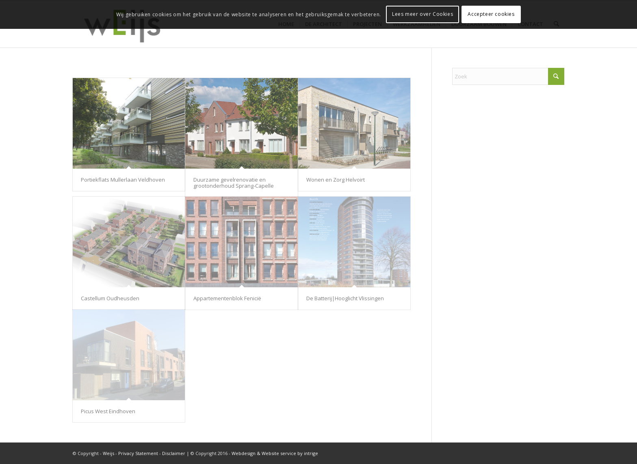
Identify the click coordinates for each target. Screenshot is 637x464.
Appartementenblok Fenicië (227, 298)
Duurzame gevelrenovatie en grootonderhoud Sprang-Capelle (233, 182)
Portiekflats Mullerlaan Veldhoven (123, 179)
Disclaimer (173, 453)
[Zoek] (508, 76)
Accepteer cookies (491, 14)
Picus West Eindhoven (108, 411)
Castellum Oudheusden (110, 298)
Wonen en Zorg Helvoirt (335, 179)
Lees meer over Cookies (422, 14)
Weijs (108, 453)
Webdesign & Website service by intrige (275, 453)
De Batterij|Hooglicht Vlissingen (345, 298)
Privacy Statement (138, 453)
